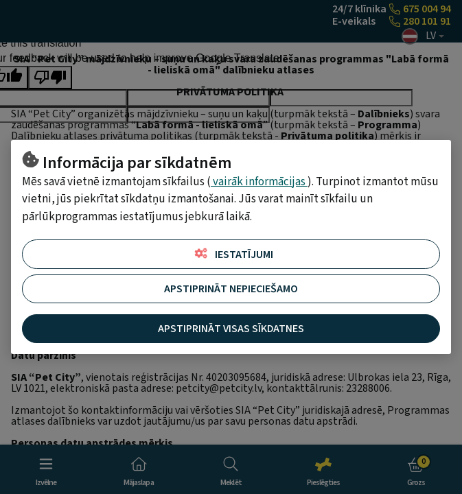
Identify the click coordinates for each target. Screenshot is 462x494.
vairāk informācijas (259, 182)
